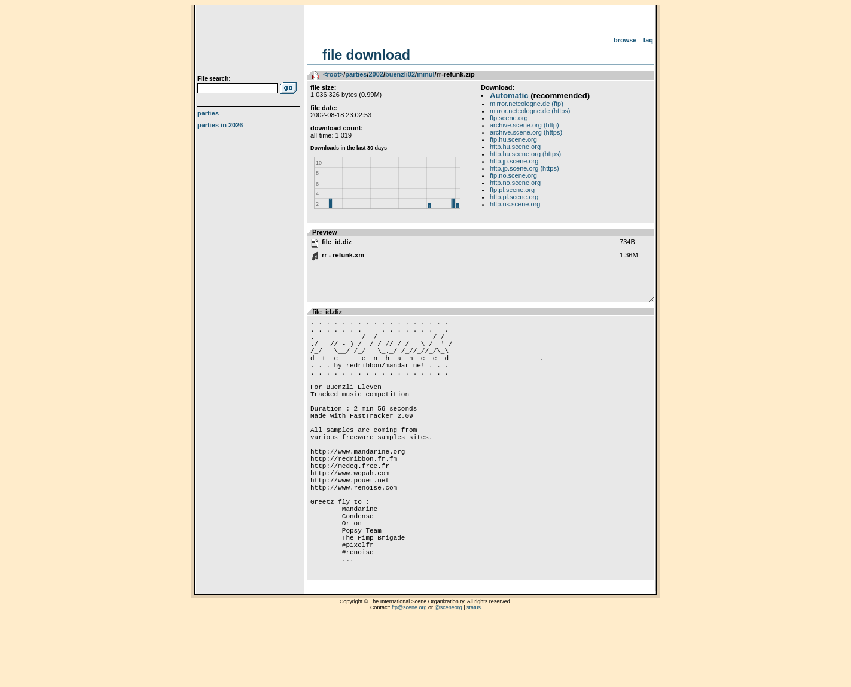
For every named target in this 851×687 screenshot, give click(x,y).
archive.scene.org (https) (526, 132)
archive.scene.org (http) (524, 125)
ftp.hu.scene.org (513, 139)
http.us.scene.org (515, 204)
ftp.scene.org (509, 117)
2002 (375, 74)
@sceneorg (448, 672)
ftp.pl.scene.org (512, 189)
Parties (208, 113)
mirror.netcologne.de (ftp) (526, 103)
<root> (333, 74)
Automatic (509, 95)
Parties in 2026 (220, 125)
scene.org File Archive (250, 42)
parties (356, 74)
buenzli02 (400, 74)
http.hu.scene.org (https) (525, 153)
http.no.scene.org (515, 182)
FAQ (648, 40)
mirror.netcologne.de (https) (530, 110)
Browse (625, 40)
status (473, 672)
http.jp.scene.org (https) (524, 168)
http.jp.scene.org (514, 161)
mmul (425, 74)
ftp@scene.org (409, 672)
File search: (214, 78)
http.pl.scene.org (514, 196)
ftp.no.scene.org (513, 175)
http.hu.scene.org (515, 146)
